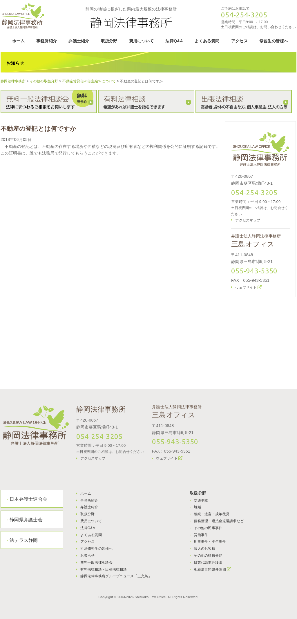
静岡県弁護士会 (26, 519)
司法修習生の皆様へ (96, 549)
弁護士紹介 (78, 41)
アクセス (239, 41)
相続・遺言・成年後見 (211, 514)
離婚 (197, 507)
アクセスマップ (247, 220)
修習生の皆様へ (273, 41)
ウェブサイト (246, 288)
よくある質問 (207, 41)
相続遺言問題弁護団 (210, 569)
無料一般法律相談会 (96, 562)
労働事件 (201, 535)
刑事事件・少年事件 (210, 542)
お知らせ (87, 555)
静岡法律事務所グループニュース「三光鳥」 (116, 576)
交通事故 (201, 500)
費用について (141, 41)
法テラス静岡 (24, 540)
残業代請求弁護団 (208, 562)
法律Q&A (174, 41)
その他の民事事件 (208, 528)
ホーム (18, 41)
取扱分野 (109, 41)
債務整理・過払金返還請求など (219, 521)
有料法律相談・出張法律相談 (103, 569)
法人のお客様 (204, 549)
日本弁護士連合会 (28, 499)
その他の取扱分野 (208, 555)
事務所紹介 (46, 41)
